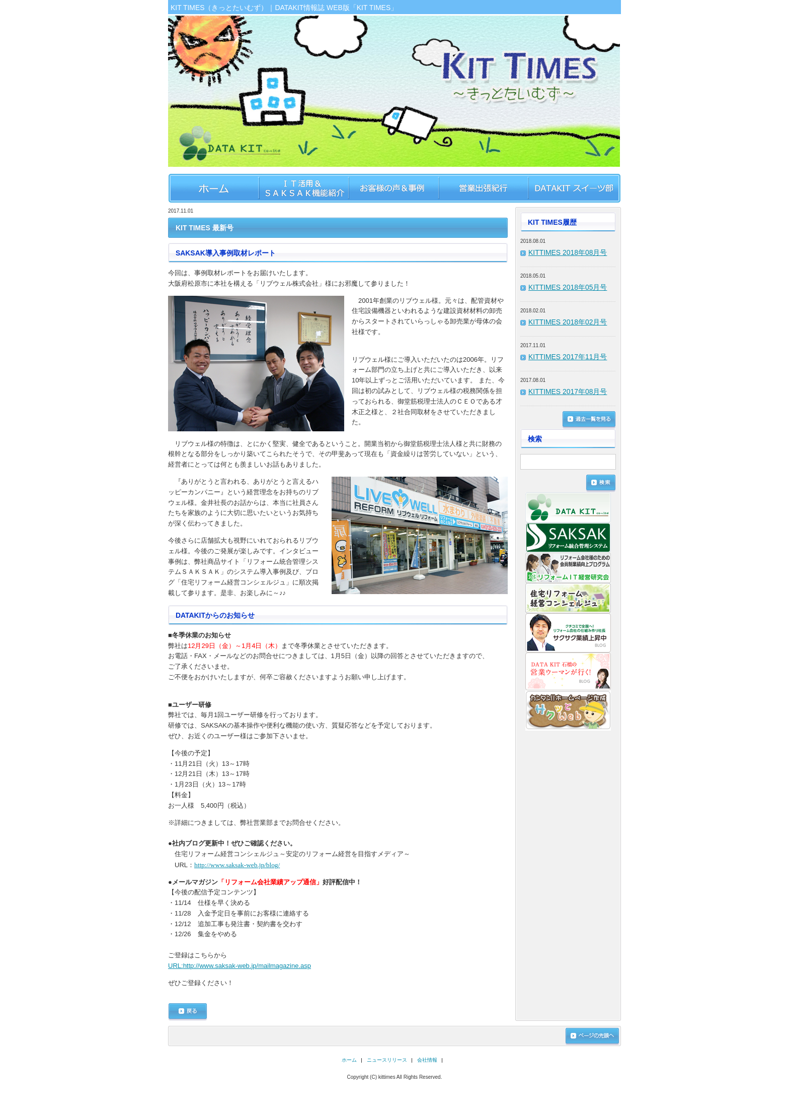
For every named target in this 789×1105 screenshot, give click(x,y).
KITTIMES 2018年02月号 (567, 322)
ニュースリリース (387, 1060)
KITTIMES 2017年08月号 (567, 391)
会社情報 (427, 1060)
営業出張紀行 (483, 188)
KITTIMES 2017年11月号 (567, 357)
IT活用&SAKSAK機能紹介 (303, 188)
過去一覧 (589, 420)
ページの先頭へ (592, 1036)
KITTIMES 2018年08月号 (567, 252)
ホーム (213, 188)
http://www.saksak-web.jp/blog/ (237, 865)
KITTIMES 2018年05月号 (567, 287)
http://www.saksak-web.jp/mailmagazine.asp (239, 965)
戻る (187, 1012)
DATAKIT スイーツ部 (574, 188)
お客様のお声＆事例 (393, 188)
